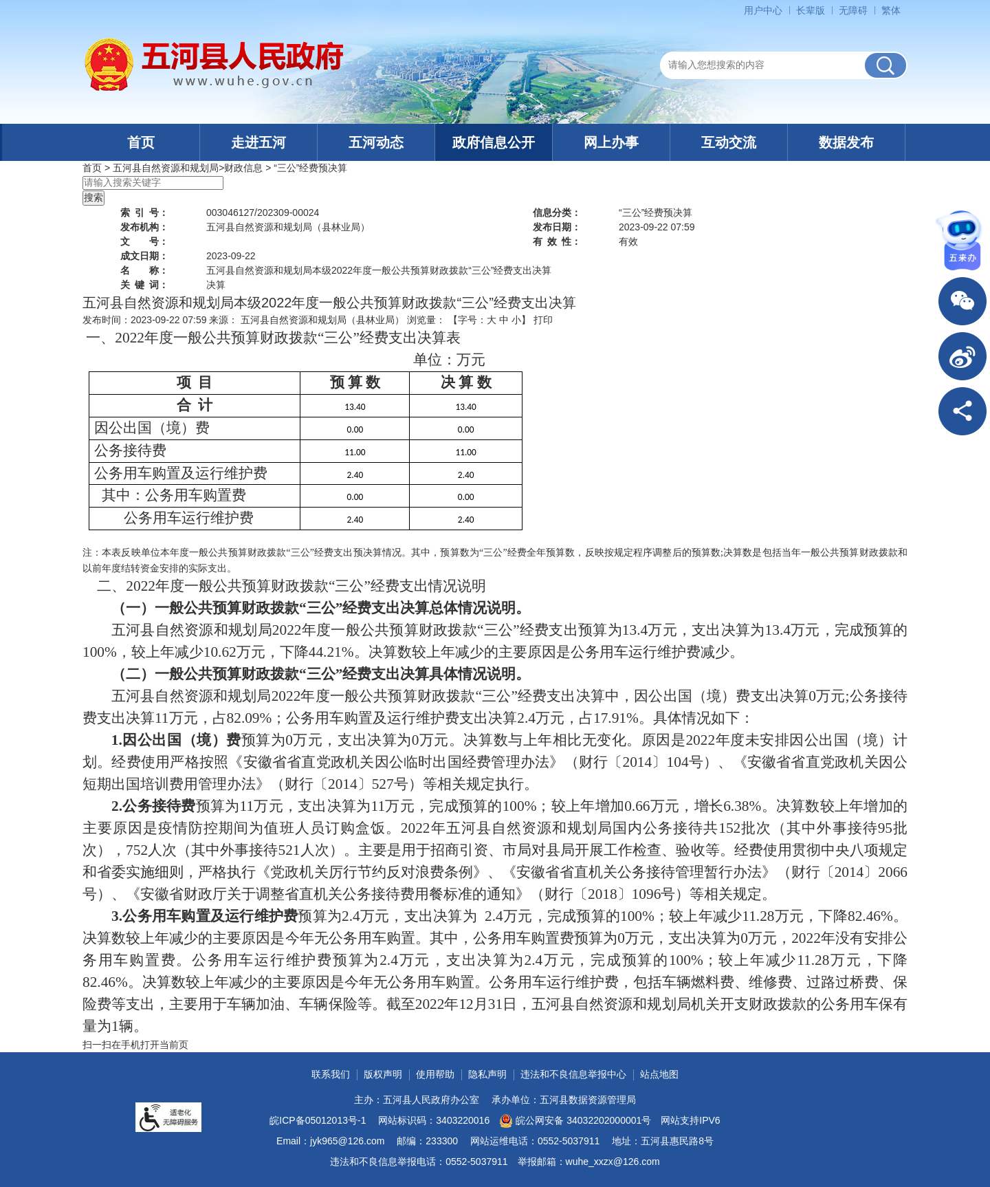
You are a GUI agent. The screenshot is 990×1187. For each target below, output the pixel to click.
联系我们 (330, 1074)
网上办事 (611, 142)
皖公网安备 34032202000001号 (575, 1121)
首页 (141, 142)
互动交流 (728, 142)
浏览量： (426, 319)
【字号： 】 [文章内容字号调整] (489, 319)
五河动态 (376, 142)
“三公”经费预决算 (310, 167)
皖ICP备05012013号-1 (318, 1120)
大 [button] (491, 319)
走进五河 (258, 142)
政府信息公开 (493, 142)
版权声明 (383, 1074)
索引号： (144, 212)
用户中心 (763, 10)
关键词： (144, 284)
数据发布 (846, 142)
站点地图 (659, 1074)
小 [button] (516, 319)
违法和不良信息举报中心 (573, 1074)
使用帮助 (435, 1074)
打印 (543, 319)
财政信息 (243, 167)
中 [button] (504, 319)
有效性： (557, 241)
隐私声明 (487, 1074)
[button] (810, 10)
